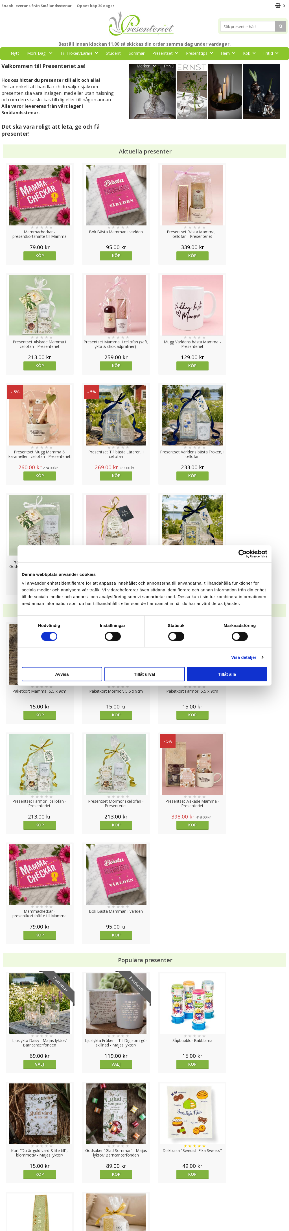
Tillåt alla (227, 674)
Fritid (272, 53)
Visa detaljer (243, 657)
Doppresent (12, 1221)
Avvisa (62, 674)
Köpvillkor (10, 1187)
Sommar (136, 53)
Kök (251, 53)
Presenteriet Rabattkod (23, 1204)
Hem (229, 53)
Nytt (15, 53)
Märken (148, 65)
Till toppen (144, 1150)
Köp (37, 255)
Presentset (166, 53)
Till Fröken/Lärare (80, 53)
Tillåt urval (144, 674)
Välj (37, 844)
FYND (169, 66)
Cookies (8, 1170)
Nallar (6, 1212)
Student (113, 53)
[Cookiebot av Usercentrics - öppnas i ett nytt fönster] (242, 553)
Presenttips (201, 53)
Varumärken (12, 1178)
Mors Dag (41, 53)
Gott (123, 65)
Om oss (8, 1195)
